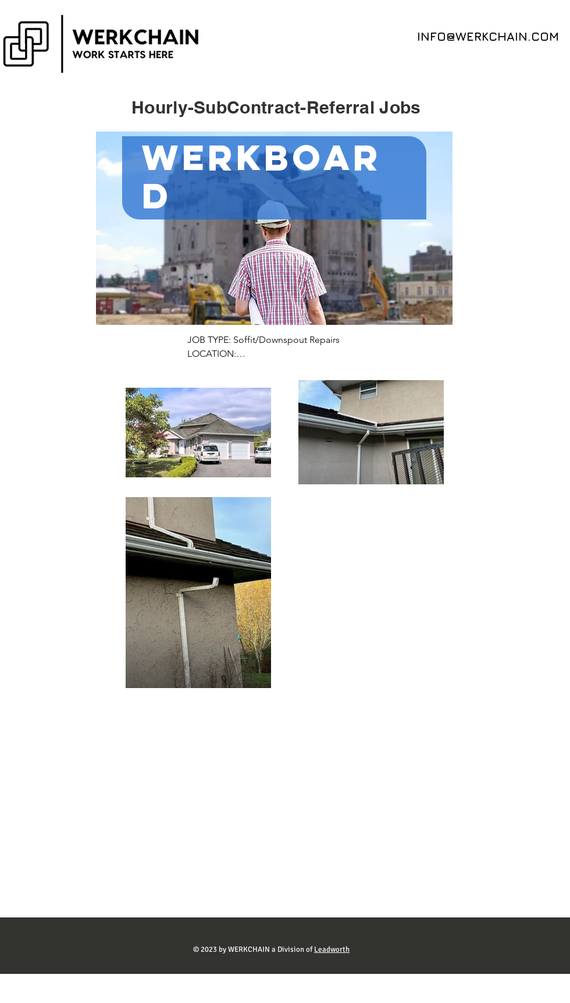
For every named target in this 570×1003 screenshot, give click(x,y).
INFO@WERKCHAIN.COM (488, 36)
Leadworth (332, 949)
